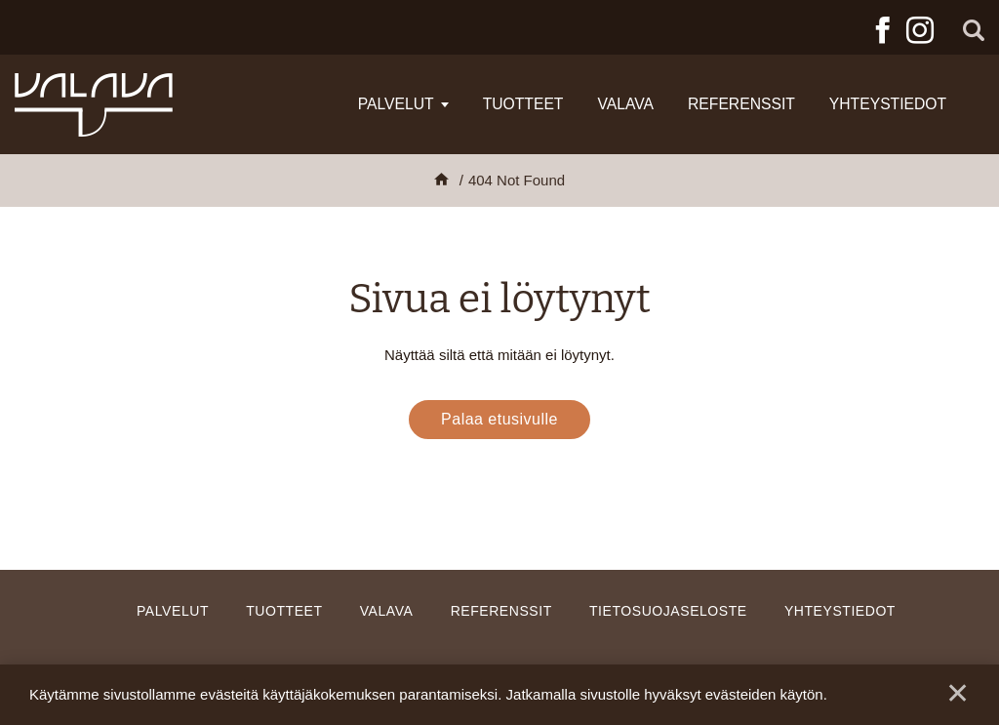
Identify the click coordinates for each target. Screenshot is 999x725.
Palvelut (396, 104)
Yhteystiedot (887, 104)
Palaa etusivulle (499, 419)
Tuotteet (523, 104)
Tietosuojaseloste (668, 611)
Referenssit (741, 104)
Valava (625, 104)
